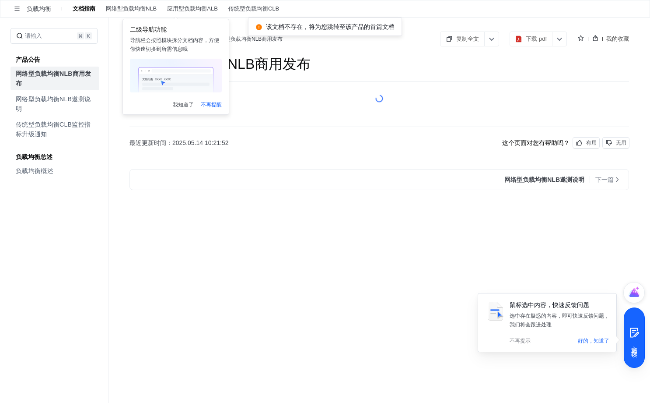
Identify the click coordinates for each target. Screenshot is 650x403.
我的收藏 (617, 38)
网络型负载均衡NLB (131, 8)
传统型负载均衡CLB (253, 8)
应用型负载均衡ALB (193, 8)
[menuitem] (54, 78)
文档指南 (84, 8)
